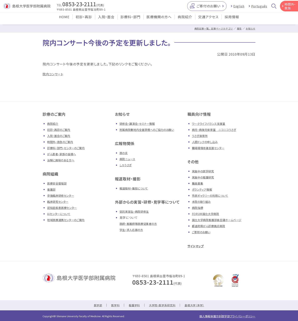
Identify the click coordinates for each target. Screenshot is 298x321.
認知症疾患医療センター (64, 207)
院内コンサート (54, 73)
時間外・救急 (290, 7)
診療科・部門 (130, 19)
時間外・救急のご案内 (62, 141)
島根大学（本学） (198, 305)
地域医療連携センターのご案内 (68, 219)
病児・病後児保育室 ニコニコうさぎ (217, 129)
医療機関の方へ (159, 19)
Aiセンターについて (60, 213)
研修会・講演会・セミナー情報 (140, 123)
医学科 (112, 305)
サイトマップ (197, 246)
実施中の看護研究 (204, 177)
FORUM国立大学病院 (207, 213)
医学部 (93, 305)
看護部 (52, 189)
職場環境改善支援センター (210, 148)
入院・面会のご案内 (60, 135)
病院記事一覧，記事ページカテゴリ (211, 28)
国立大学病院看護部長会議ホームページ (220, 219)
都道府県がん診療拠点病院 (211, 226)
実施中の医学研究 (204, 171)
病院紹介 (185, 19)
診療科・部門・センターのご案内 (68, 148)
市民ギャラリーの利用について (213, 195)
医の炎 (124, 153)
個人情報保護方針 (201, 316)
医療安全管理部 (58, 183)
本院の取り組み (202, 201)
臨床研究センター (59, 201)
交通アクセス (208, 19)
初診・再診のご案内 (60, 129)
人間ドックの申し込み (206, 141)
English (238, 7)
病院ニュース (128, 159)
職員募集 (198, 183)
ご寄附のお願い (202, 232)
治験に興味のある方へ (62, 160)
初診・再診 (84, 19)
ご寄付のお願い (208, 7)
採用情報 (232, 19)
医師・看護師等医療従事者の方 (141, 223)
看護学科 (132, 305)
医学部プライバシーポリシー (235, 316)
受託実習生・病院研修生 (136, 211)
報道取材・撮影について (136, 188)
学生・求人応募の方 (133, 229)
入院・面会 (106, 19)
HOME (64, 19)
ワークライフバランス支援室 (211, 123)
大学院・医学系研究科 (163, 305)
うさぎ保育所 (201, 135)
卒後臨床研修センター (62, 195)
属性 (238, 28)
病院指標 (198, 207)
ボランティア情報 (203, 189)
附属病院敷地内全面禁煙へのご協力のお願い (151, 129)
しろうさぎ (126, 165)
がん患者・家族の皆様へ (63, 154)
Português (259, 7)
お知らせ (250, 28)
